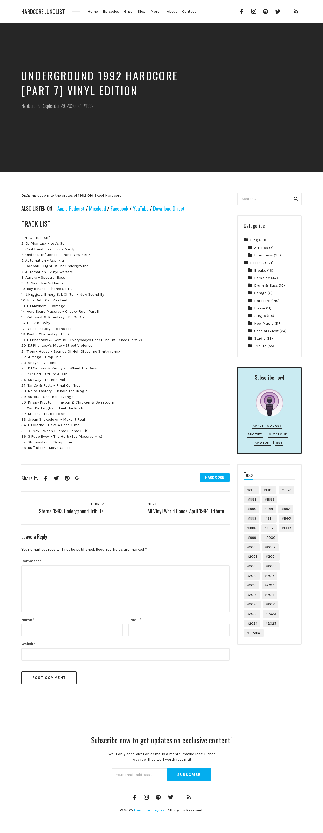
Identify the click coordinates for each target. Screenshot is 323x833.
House (259, 308)
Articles (261, 247)
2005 (253, 566)
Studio (260, 338)
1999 (252, 538)
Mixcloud (97, 208)
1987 (287, 490)
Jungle (260, 315)
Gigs (128, 11)
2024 (253, 623)
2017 (270, 585)
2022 (253, 614)
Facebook (119, 208)
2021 (271, 604)
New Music (264, 323)
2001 (253, 547)
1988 (253, 499)
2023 (272, 614)
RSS (279, 442)
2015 (270, 576)
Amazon (262, 442)
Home (93, 11)
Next (154, 504)
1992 (90, 105)
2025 (272, 623)
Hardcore (28, 105)
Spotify (255, 434)
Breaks (260, 270)
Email (134, 619)
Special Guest (266, 331)
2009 (272, 566)
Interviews (263, 255)
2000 (270, 538)
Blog (142, 11)
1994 (270, 518)
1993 (252, 518)
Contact (189, 11)
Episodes (111, 11)
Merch (156, 11)
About (172, 11)
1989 (270, 499)
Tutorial (255, 633)
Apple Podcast (71, 208)
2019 (270, 595)
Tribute (260, 346)
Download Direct (169, 208)
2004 (272, 556)
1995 (287, 518)
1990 (252, 509)
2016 (252, 585)
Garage (260, 293)
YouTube (141, 208)
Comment (31, 561)
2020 (253, 604)
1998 (287, 528)
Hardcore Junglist (43, 11)
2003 (253, 556)
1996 (252, 528)
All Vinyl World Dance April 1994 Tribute (185, 511)
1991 (270, 509)
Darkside (262, 278)
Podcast (257, 262)
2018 (253, 595)
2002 (271, 547)
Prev (97, 504)
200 (252, 490)
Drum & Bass (266, 285)
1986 (269, 490)
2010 (253, 576)
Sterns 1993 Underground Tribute (71, 511)
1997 (270, 528)
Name (27, 619)
